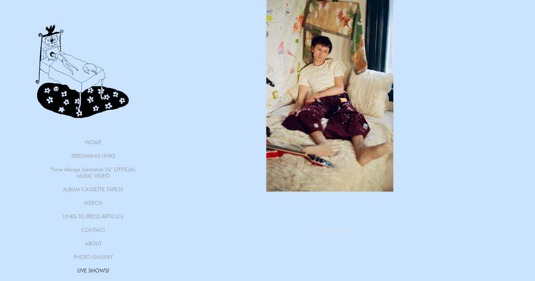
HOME (93, 142)
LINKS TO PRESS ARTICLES (93, 216)
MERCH (93, 202)
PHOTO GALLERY (93, 257)
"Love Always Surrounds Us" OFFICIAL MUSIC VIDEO (93, 172)
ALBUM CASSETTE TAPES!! (93, 189)
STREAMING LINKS (93, 155)
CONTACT (93, 230)
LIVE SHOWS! (93, 270)
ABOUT (93, 243)
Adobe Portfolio (341, 230)
